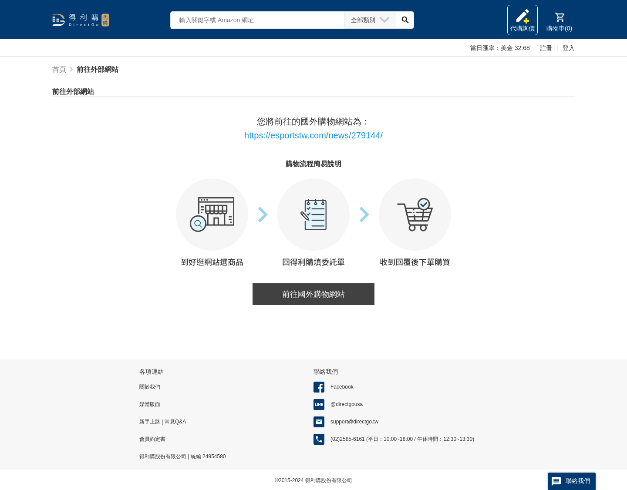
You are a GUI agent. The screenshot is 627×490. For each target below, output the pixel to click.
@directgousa (346, 404)
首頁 (59, 69)
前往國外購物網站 (313, 294)
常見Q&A (174, 422)
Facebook (342, 387)
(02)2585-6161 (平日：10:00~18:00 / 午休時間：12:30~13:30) (402, 439)
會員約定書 (152, 439)
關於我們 (149, 387)
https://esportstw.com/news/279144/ (313, 135)
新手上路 (150, 422)
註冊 (546, 47)
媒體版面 (149, 404)
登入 (569, 47)
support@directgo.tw (354, 422)
